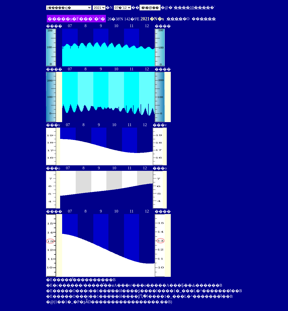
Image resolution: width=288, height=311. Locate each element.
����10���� (192, 7)
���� (175, 19)
